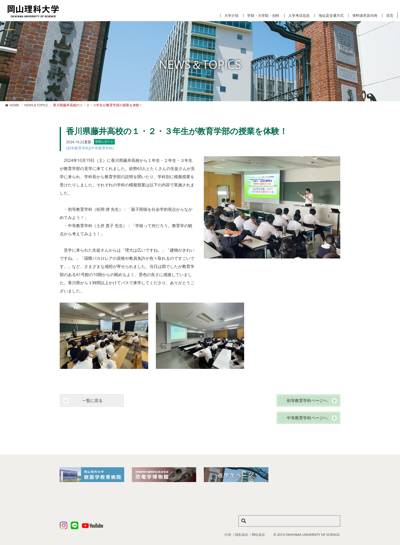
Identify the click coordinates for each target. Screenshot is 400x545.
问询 (227, 534)
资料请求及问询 (364, 15)
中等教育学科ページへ (307, 418)
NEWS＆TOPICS (36, 105)
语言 (389, 15)
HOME (14, 105)
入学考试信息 (299, 15)
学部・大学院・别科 (263, 15)
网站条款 (258, 534)
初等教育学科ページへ (307, 400)
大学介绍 (231, 15)
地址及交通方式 (331, 15)
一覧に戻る (92, 400)
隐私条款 (241, 534)
